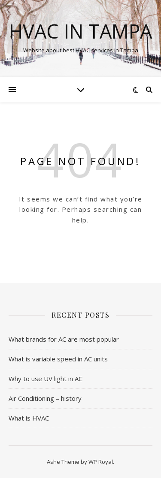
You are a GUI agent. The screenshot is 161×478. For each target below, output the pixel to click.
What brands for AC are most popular (64, 339)
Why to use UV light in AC (45, 378)
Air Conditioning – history (45, 398)
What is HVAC (29, 418)
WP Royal (100, 462)
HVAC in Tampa (80, 31)
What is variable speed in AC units (58, 359)
